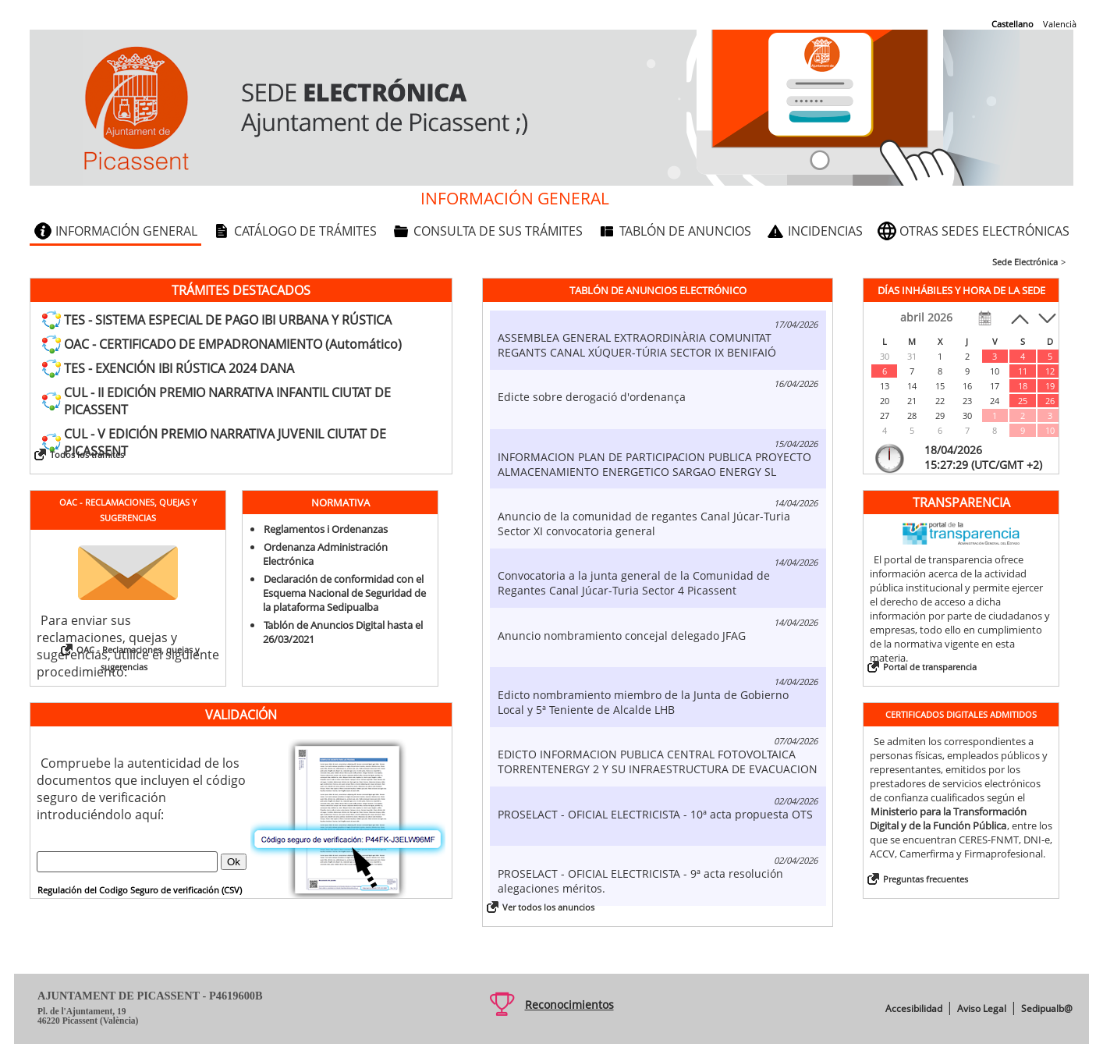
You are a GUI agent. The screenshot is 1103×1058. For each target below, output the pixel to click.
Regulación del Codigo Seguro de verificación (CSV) (139, 890)
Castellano (1012, 24)
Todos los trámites (87, 454)
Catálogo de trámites (305, 231)
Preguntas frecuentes (925, 879)
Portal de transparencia (930, 667)
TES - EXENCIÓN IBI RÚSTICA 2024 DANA (179, 368)
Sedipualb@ (1047, 1008)
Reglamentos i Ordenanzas (326, 529)
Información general (126, 231)
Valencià (1059, 24)
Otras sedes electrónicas (984, 231)
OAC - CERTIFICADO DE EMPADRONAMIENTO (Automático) (233, 344)
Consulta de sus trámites (498, 231)
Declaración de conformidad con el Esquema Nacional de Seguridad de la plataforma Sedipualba (344, 593)
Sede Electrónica (1025, 262)
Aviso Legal (981, 1008)
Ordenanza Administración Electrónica (325, 554)
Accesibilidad (913, 1008)
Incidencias (825, 231)
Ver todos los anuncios (548, 907)
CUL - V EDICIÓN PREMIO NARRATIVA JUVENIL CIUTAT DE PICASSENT (225, 442)
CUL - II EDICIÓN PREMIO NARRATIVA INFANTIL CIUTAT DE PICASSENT (227, 401)
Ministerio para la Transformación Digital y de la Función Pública (948, 818)
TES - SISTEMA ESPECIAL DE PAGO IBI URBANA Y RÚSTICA (228, 319)
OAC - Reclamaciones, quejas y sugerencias (138, 658)
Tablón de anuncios (685, 231)
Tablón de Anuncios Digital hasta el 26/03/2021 (343, 632)
